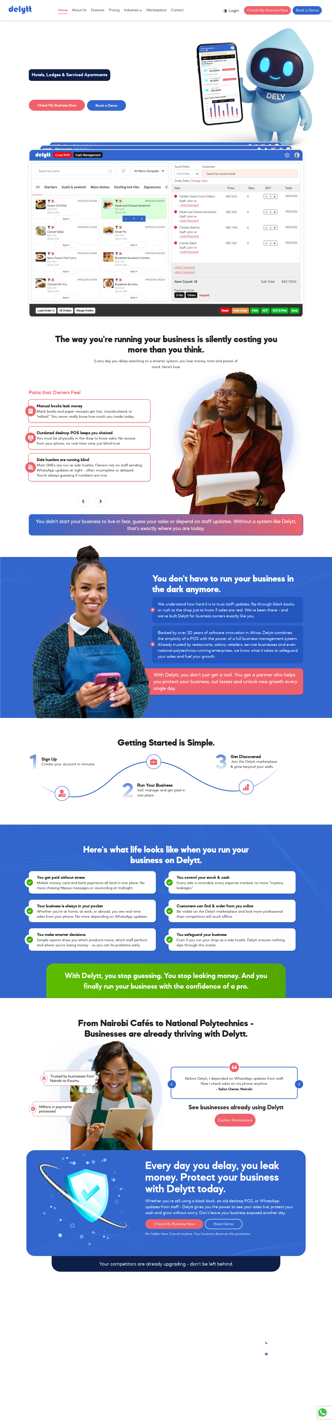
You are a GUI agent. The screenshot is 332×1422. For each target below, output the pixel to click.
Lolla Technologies (173, 1414)
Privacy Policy (201, 1357)
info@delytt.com (280, 1354)
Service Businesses (103, 1366)
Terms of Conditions (207, 1366)
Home (63, 10)
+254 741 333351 (282, 1343)
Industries (133, 10)
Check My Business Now (267, 10)
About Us (79, 10)
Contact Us (199, 1348)
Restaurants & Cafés (105, 1339)
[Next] (298, 1083)
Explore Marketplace (235, 1120)
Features (97, 10)
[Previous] (170, 1083)
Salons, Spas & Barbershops (111, 1348)
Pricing (114, 10)
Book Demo (224, 1224)
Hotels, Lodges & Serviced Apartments (69, 74)
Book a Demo (307, 10)
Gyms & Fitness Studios (107, 1384)
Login (231, 10)
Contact (177, 10)
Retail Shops (98, 1357)
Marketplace (156, 10)
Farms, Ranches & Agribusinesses (115, 1393)
